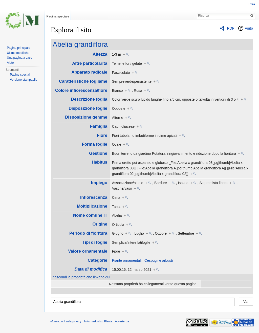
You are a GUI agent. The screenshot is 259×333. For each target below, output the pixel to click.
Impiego (99, 182)
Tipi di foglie (94, 242)
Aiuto (249, 28)
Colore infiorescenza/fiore (81, 90)
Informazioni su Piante (98, 321)
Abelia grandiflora (80, 44)
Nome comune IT (90, 215)
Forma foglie (94, 144)
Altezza (100, 54)
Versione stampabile (23, 79)
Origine (99, 224)
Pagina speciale (57, 16)
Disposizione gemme (86, 117)
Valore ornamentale (87, 251)
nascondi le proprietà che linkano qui (81, 277)
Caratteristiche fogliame (83, 81)
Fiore (102, 135)
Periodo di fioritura (88, 233)
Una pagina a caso (19, 57)
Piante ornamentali (127, 260)
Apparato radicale (89, 72)
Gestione (98, 153)
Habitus (99, 162)
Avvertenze (122, 321)
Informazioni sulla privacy (65, 321)
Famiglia (98, 126)
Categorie (97, 260)
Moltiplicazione (92, 206)
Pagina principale (18, 48)
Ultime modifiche (18, 53)
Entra (251, 4)
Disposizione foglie (88, 108)
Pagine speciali (20, 74)
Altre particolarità (89, 63)
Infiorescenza (93, 197)
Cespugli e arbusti (158, 260)
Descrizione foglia (89, 99)
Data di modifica (91, 269)
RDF (230, 28)
